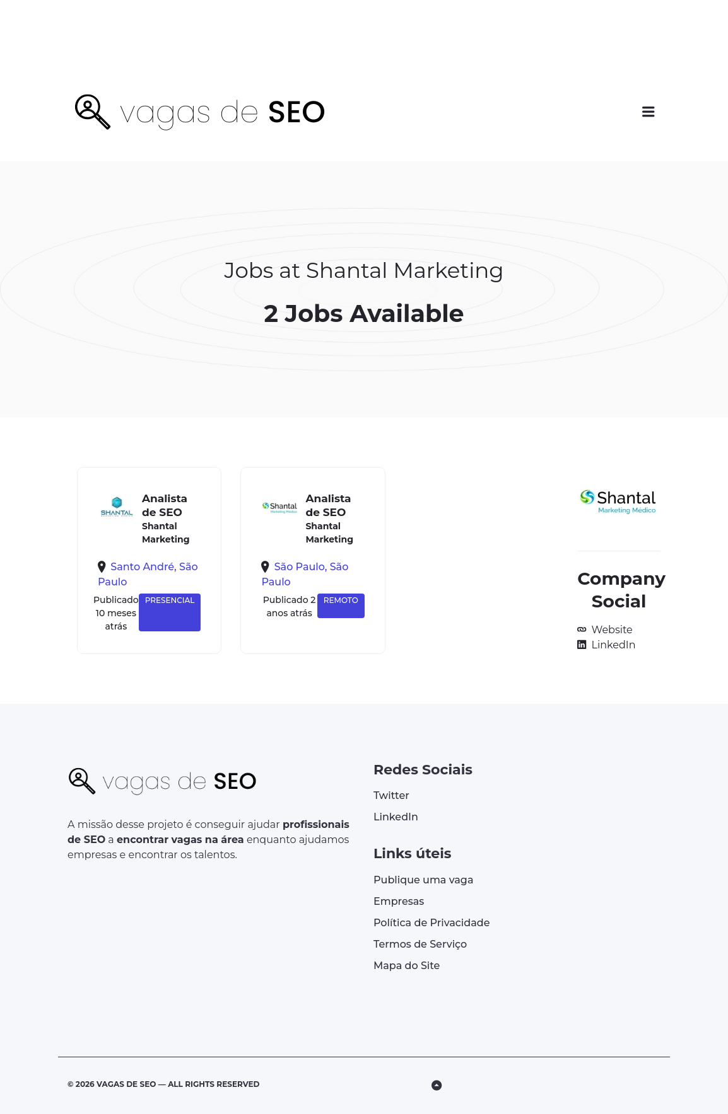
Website (610, 630)
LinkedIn (612, 645)
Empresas (398, 901)
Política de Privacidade (431, 923)
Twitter (391, 795)
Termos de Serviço (420, 944)
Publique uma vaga (423, 880)
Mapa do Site (406, 966)
